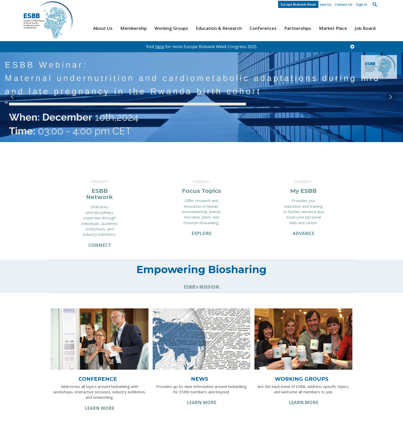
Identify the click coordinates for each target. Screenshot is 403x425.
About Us (103, 28)
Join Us (325, 4)
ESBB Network (99, 194)
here (159, 46)
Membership (133, 28)
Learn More (99, 408)
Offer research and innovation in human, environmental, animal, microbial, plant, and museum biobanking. (201, 211)
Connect (99, 245)
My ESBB (303, 190)
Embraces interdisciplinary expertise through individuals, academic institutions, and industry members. (99, 220)
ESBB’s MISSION (201, 287)
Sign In (361, 4)
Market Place (333, 28)
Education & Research (219, 28)
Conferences (263, 28)
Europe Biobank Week (298, 4)
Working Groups (171, 28)
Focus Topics (201, 190)
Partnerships (297, 28)
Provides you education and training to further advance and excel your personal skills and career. (303, 211)
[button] (12, 97)
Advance (303, 233)
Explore (201, 233)
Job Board (365, 28)
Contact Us (343, 4)
